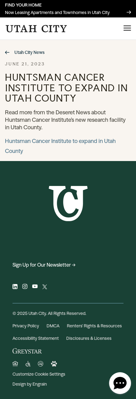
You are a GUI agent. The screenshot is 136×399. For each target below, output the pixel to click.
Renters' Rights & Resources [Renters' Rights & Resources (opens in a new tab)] (94, 325)
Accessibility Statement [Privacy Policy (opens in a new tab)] (36, 338)
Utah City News (24, 52)
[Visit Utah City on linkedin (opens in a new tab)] (15, 287)
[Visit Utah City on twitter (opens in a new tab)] (44, 287)
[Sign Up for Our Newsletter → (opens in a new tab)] (68, 264)
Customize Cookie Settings (39, 374)
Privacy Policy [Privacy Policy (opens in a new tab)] (26, 325)
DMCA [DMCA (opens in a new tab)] (53, 325)
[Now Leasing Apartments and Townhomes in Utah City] (68, 8)
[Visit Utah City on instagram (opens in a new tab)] (25, 287)
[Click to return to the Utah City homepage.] (36, 28)
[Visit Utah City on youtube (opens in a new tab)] (35, 287)
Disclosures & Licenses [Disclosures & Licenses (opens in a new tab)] (89, 338)
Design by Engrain (30, 384)
